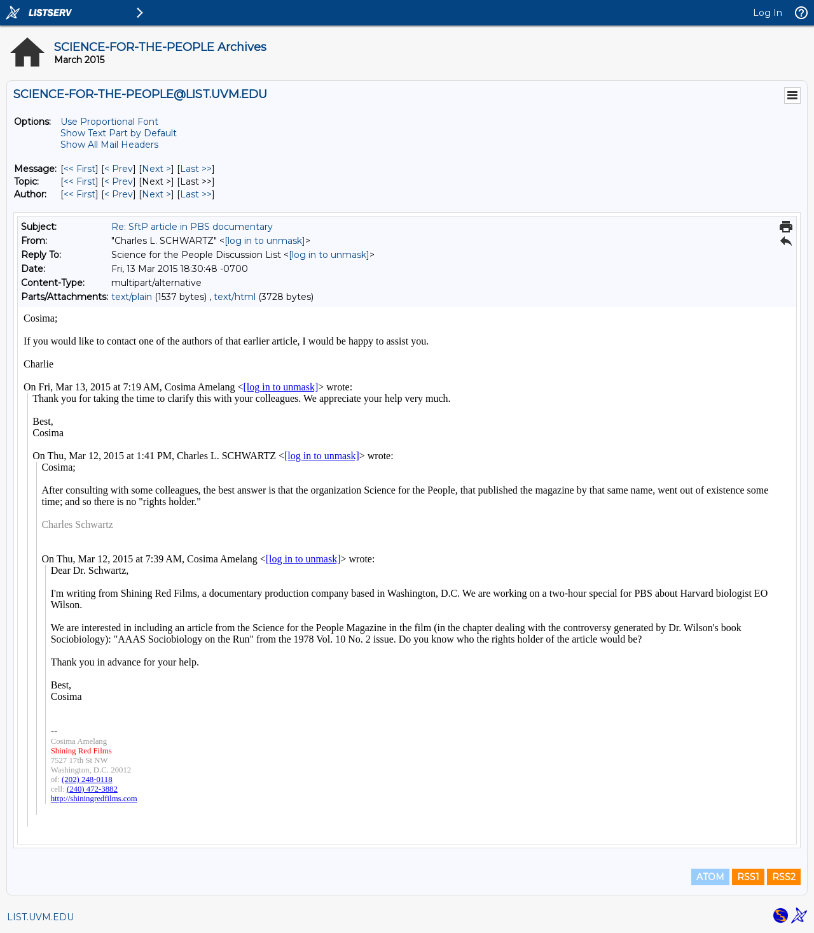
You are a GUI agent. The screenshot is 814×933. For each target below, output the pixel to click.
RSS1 (748, 877)
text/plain (131, 297)
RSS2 (784, 877)
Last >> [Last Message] (196, 168)
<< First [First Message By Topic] (79, 181)
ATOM (710, 877)
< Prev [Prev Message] (118, 168)
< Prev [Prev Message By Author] (118, 194)
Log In (767, 12)
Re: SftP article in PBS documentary (192, 226)
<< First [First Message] (79, 168)
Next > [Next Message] (156, 168)
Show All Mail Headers (109, 144)
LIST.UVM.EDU (40, 917)
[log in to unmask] (264, 240)
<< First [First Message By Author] (79, 194)
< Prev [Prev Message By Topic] (118, 181)
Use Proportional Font (109, 121)
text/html (235, 297)
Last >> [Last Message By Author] (196, 194)
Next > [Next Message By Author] (156, 194)
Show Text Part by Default (118, 133)
